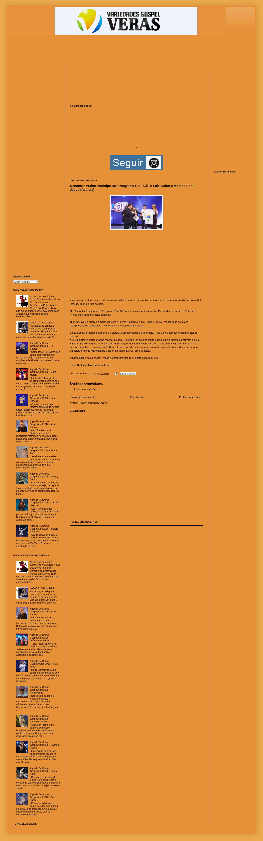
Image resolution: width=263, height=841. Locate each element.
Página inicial (137, 397)
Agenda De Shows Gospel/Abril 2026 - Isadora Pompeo (44, 529)
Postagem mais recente (83, 397)
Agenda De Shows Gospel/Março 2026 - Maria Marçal (44, 664)
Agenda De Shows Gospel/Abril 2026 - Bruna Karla (43, 771)
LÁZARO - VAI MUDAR (42, 322)
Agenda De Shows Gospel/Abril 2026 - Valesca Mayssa (44, 503)
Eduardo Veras (90, 373)
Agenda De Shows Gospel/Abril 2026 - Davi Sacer (42, 797)
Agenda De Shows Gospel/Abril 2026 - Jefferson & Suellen (40, 638)
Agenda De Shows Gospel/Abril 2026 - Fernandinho (40, 690)
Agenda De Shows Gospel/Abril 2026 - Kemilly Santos (44, 476)
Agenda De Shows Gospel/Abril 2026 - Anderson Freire (40, 719)
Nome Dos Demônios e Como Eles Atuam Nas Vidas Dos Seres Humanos (45, 299)
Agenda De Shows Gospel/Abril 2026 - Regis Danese (43, 398)
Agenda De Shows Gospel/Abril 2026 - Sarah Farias (43, 450)
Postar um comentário (85, 389)
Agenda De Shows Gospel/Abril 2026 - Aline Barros (43, 424)
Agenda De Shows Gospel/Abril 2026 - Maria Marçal (43, 372)
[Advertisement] (94, 51)
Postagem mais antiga (190, 397)
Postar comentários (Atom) (93, 402)
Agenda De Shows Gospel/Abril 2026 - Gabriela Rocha (44, 745)
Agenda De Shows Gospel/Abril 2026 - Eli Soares (41, 346)
